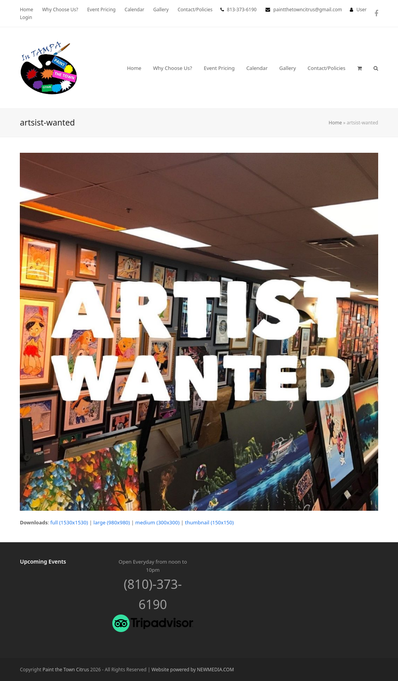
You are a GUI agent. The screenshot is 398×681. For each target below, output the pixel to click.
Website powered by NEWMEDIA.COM (193, 669)
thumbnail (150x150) (209, 522)
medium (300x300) (157, 522)
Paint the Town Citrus (66, 669)
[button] (359, 68)
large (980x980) (111, 522)
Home (335, 122)
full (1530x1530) (69, 522)
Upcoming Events (43, 561)
